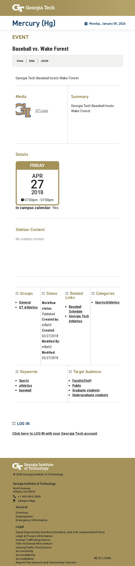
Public (76, 386)
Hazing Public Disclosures (34, 547)
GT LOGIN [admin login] (104, 558)
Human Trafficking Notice (33, 540)
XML (32, 61)
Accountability (25, 555)
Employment (24, 516)
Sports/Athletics (107, 302)
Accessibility (24, 551)
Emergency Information (31, 520)
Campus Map (26, 500)
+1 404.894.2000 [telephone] (29, 496)
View (20, 61)
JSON (44, 61)
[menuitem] (67, 514)
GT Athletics (28, 307)
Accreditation (25, 558)
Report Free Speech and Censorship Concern (46, 562)
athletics (25, 386)
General (25, 302)
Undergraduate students (90, 395)
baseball (25, 390)
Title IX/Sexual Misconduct (34, 543)
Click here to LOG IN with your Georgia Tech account (54, 433)
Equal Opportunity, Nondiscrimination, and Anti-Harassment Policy (60, 532)
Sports (24, 381)
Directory (22, 512)
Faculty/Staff (81, 381)
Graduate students (86, 390)
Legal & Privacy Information (34, 536)
